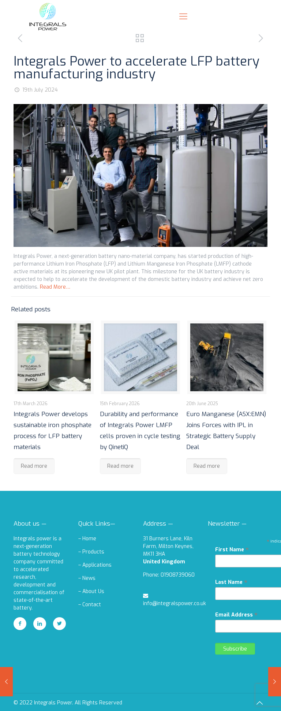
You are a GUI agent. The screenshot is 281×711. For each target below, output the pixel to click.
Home (89, 538)
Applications (97, 565)
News (88, 578)
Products (93, 551)
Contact (91, 604)
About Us (93, 591)
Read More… (55, 287)
